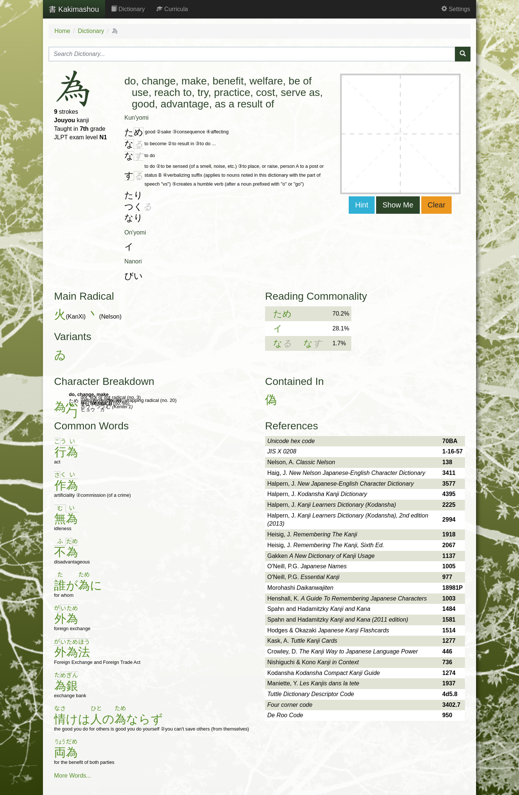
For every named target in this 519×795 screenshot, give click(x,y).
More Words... (72, 775)
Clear (436, 205)
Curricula (172, 9)
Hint (361, 205)
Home (62, 31)
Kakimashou (74, 9)
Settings (455, 9)
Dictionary (128, 9)
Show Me (397, 205)
